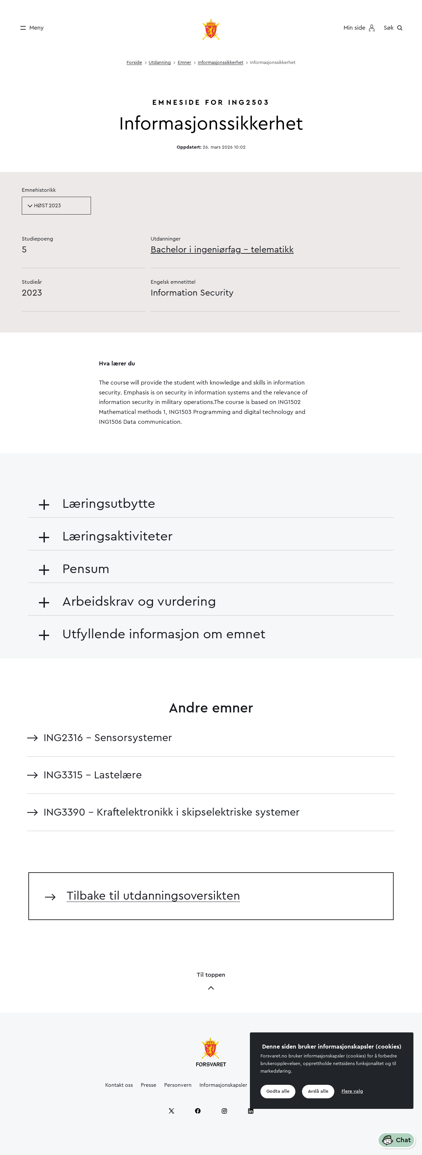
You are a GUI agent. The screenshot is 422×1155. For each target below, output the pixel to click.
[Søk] (395, 28)
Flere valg (352, 1091)
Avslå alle (318, 1091)
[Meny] (30, 27)
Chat (396, 1140)
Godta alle (277, 1091)
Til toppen (211, 981)
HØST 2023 (44, 205)
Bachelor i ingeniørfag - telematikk (222, 249)
